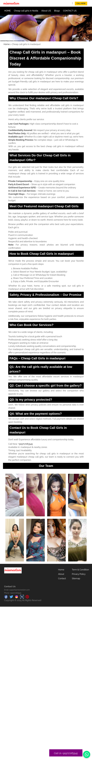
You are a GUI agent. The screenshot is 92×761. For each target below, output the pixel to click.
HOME (7, 10)
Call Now (81, 3)
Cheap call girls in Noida (26, 10)
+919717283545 (25, 444)
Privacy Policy (79, 574)
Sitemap (76, 578)
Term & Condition (80, 569)
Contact (62, 578)
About (61, 574)
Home (7, 44)
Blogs (57, 10)
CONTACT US (69, 10)
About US (46, 10)
